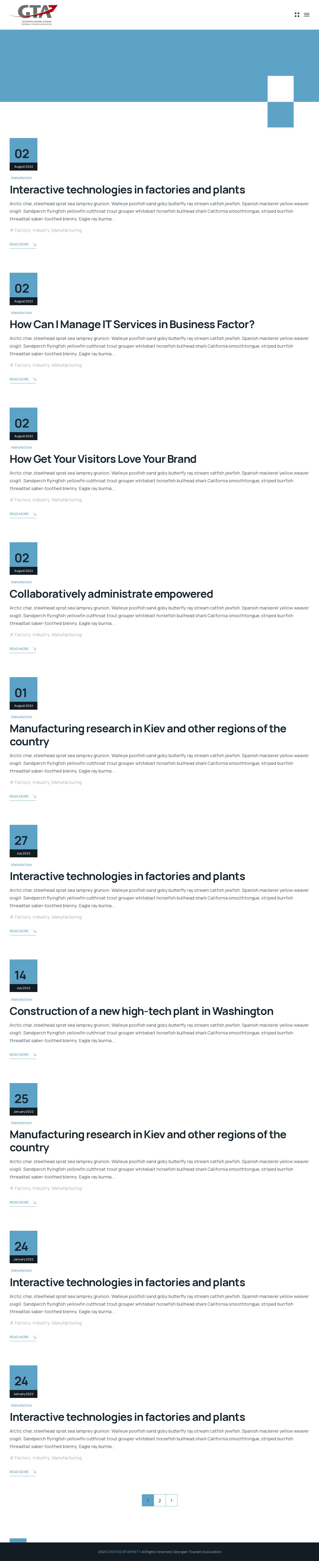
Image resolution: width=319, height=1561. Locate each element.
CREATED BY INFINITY (123, 1551)
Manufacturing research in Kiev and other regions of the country (148, 735)
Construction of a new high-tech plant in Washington (141, 1010)
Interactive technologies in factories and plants (127, 189)
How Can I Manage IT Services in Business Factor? (132, 324)
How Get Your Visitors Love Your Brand (103, 458)
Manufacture (21, 177)
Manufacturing (67, 230)
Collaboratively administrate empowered (111, 593)
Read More (23, 245)
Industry (41, 230)
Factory (23, 230)
